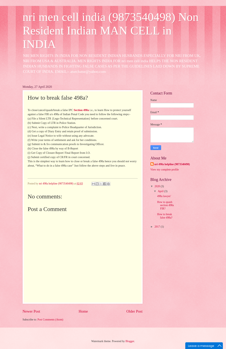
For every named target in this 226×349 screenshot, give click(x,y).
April (161, 191)
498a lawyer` (164, 196)
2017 (158, 226)
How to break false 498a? (164, 216)
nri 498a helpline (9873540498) (172, 164)
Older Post (134, 311)
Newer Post (31, 311)
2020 (158, 186)
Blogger (129, 341)
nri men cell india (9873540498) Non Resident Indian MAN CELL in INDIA (111, 30)
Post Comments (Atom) (50, 319)
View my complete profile (164, 169)
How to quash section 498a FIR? (165, 205)
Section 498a (81, 110)
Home (83, 311)
